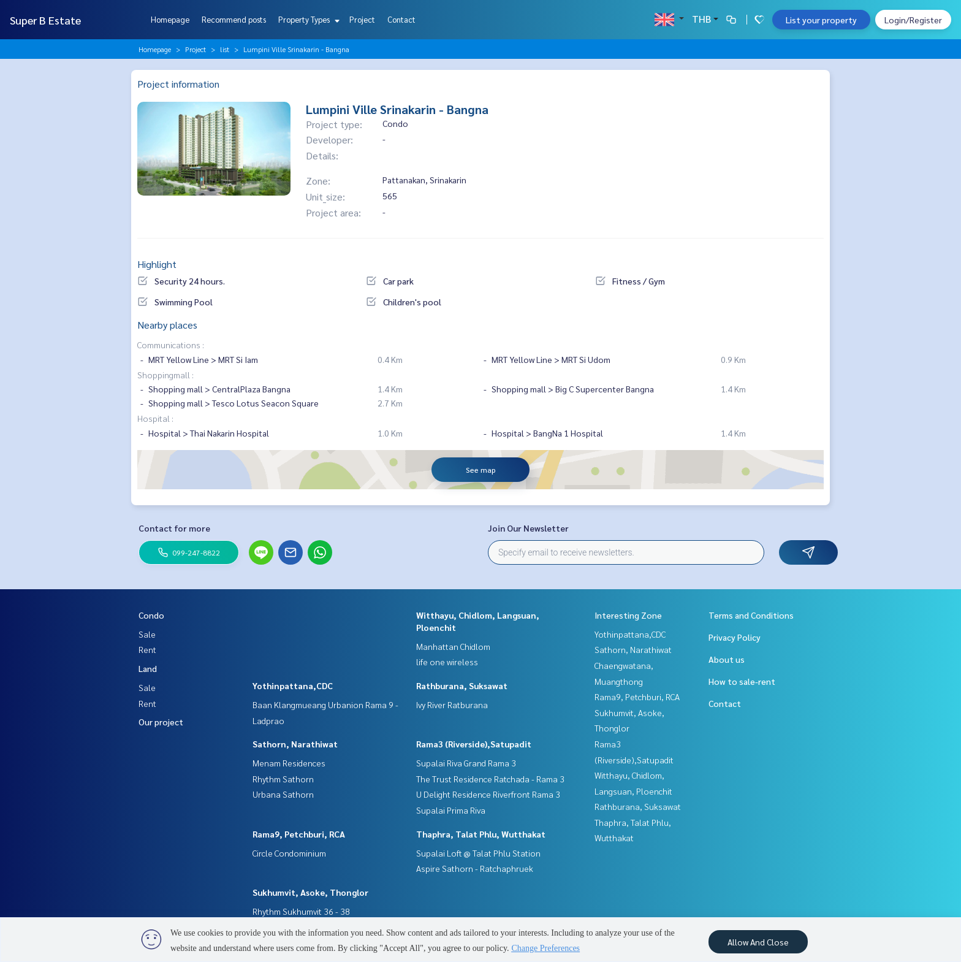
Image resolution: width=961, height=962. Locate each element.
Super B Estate (45, 20)
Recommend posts (234, 19)
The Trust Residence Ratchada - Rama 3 (490, 778)
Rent (147, 649)
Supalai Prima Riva (450, 809)
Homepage (170, 19)
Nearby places (167, 324)
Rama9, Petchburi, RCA (299, 833)
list (224, 49)
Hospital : (155, 418)
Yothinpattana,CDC (293, 685)
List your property (821, 19)
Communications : (170, 344)
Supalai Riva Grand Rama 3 (466, 762)
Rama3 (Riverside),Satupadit (473, 743)
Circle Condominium (289, 852)
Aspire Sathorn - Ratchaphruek (474, 868)
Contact (401, 19)
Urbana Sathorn (283, 794)
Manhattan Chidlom (453, 646)
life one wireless (447, 661)
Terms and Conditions (751, 614)
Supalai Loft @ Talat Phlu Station (478, 852)
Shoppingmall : (165, 374)
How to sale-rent (741, 681)
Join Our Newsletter (528, 527)
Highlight (157, 264)
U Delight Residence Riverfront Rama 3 (488, 794)
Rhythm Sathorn (283, 778)
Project (362, 19)
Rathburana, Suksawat (461, 685)
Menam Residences (289, 762)
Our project (161, 721)
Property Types (307, 19)
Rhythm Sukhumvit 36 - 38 (301, 911)
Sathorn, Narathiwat (295, 743)
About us (726, 659)
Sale (147, 633)
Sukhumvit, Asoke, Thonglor (310, 892)
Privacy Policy (734, 637)
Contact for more (174, 527)
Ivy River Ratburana (452, 704)
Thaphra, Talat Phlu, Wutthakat (480, 833)
